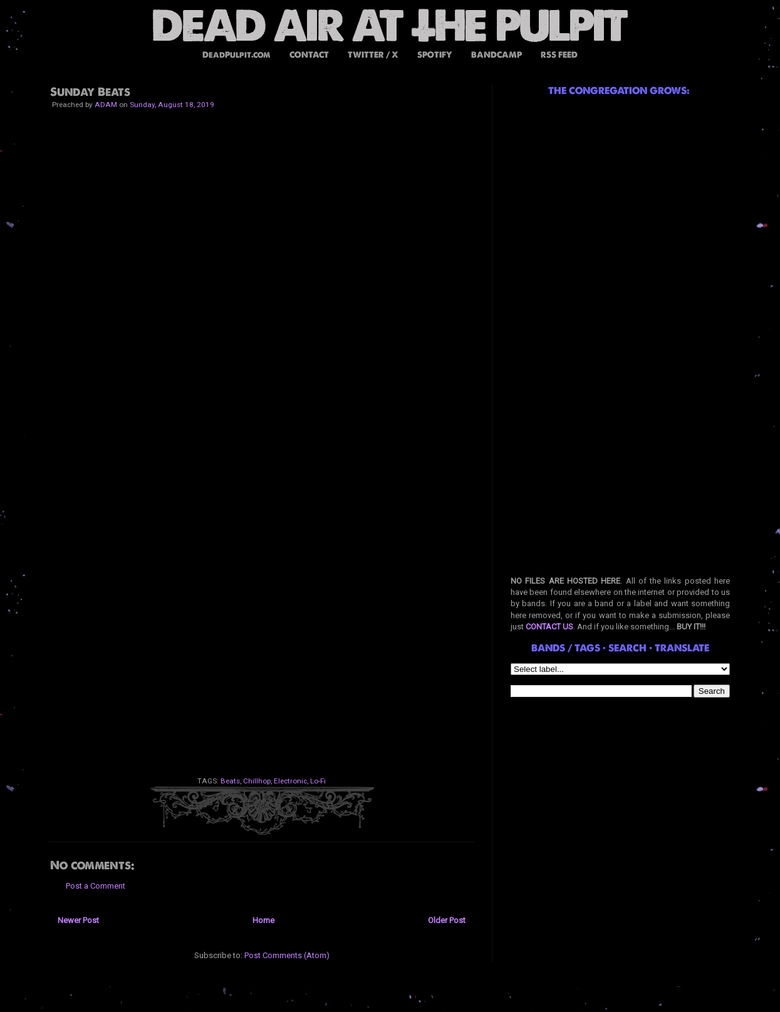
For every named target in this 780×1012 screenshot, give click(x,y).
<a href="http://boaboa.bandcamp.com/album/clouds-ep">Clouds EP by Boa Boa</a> (262, 472)
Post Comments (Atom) (287, 955)
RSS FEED (559, 54)
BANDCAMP (496, 54)
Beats (230, 781)
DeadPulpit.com (236, 54)
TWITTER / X (373, 54)
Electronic (290, 781)
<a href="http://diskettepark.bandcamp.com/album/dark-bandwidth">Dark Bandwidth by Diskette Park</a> (262, 707)
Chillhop (257, 781)
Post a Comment (95, 886)
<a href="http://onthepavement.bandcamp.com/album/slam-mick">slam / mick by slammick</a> (262, 159)
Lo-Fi (318, 781)
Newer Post (78, 920)
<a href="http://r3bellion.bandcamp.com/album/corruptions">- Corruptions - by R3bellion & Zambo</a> (262, 393)
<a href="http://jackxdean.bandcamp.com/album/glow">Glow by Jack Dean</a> (262, 237)
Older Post (446, 920)
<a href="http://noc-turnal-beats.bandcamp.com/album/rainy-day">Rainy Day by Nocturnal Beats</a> (262, 628)
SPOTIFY (434, 54)
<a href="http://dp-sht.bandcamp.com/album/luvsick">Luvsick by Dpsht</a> (262, 550)
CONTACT (309, 54)
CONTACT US (549, 626)
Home (263, 920)
